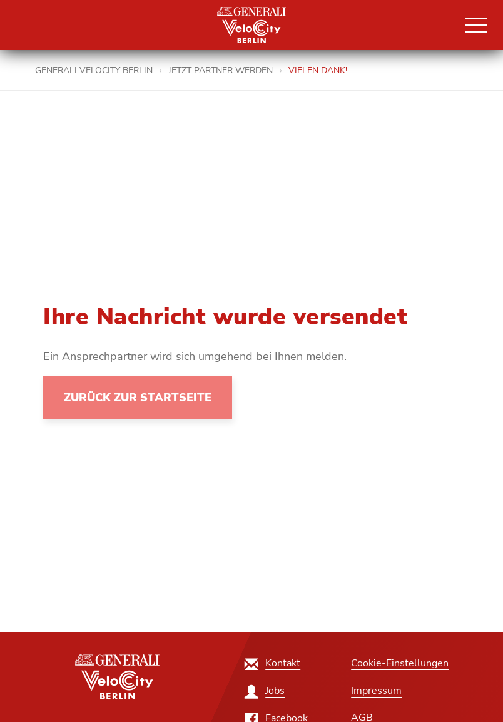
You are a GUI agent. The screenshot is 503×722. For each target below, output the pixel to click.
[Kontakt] (273, 663)
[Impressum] (376, 691)
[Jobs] (265, 691)
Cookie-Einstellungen (400, 663)
